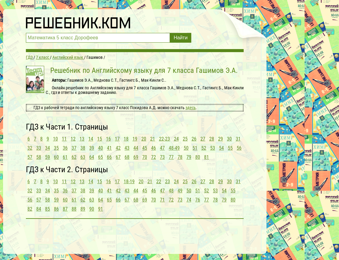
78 (180, 157)
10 (55, 139)
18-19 (129, 181)
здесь (190, 107)
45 (144, 148)
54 (221, 148)
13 (81, 139)
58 (38, 157)
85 (47, 209)
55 (230, 148)
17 (117, 139)
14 (90, 139)
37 (74, 148)
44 (135, 148)
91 (100, 209)
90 (91, 209)
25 (185, 139)
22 (158, 181)
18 (126, 139)
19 (134, 139)
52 (203, 148)
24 (176, 139)
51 (194, 148)
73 (162, 157)
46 (153, 148)
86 (56, 209)
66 (109, 157)
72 (153, 157)
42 (118, 148)
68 (127, 157)
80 (197, 157)
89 (82, 209)
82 (29, 209)
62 (74, 157)
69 (135, 157)
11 (64, 139)
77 (171, 157)
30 (229, 139)
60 (56, 157)
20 (143, 139)
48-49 (174, 148)
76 (197, 200)
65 (100, 157)
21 (152, 139)
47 (162, 148)
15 (99, 139)
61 (65, 157)
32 (29, 148)
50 (186, 148)
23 (167, 181)
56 (239, 148)
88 (74, 209)
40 (100, 148)
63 (82, 157)
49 (180, 191)
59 (47, 157)
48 (171, 191)
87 (65, 209)
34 (47, 148)
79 (188, 157)
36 (65, 148)
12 (73, 139)
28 (211, 139)
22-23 (164, 139)
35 (56, 148)
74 (188, 200)
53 (212, 148)
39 (91, 148)
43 (127, 148)
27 (202, 139)
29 (220, 139)
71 (162, 200)
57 (29, 157)
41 (109, 148)
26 (194, 139)
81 (206, 157)
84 (38, 209)
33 (38, 148)
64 (91, 157)
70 (144, 157)
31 (238, 139)
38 (82, 148)
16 (108, 139)
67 (118, 157)
